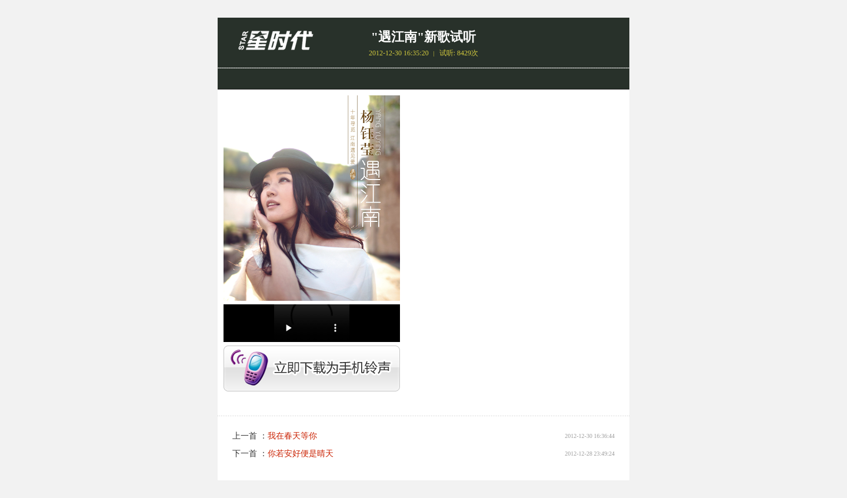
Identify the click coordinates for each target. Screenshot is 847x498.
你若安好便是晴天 (301, 453)
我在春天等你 (292, 435)
